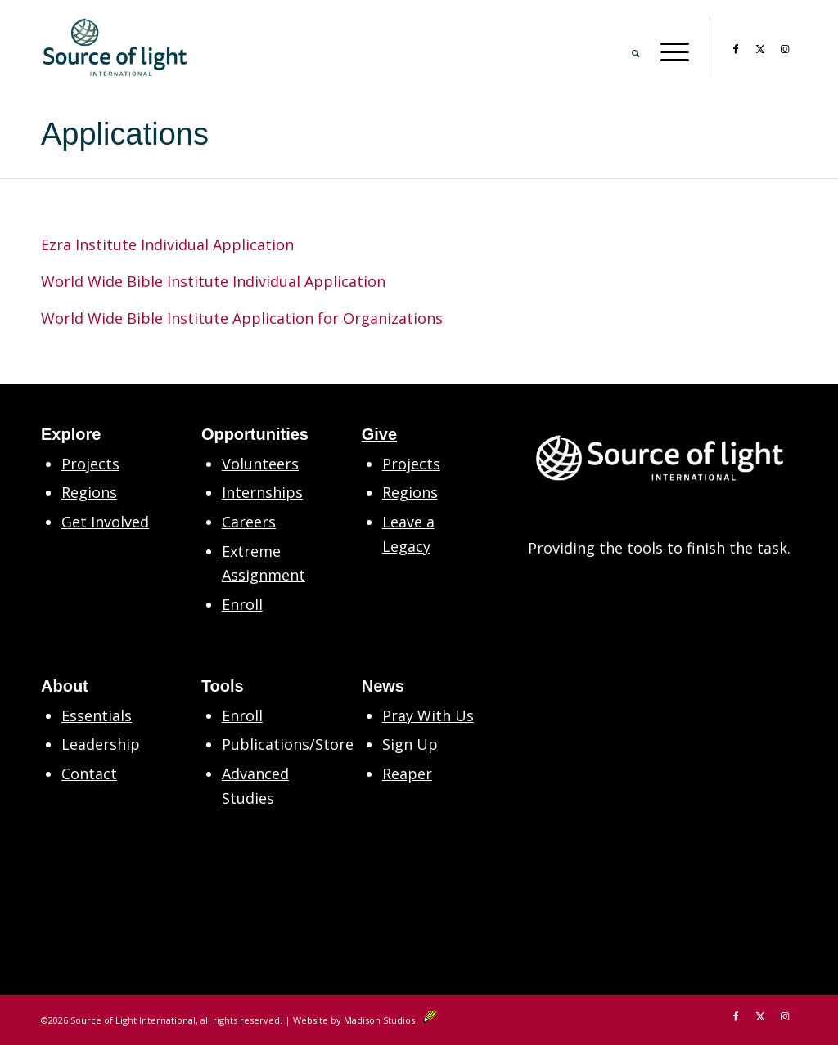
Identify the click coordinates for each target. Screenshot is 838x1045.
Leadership (100, 744)
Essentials (96, 715)
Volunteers (260, 463)
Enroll (242, 604)
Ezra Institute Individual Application (167, 244)
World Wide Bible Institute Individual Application (213, 281)
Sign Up (410, 744)
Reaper (407, 773)
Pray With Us (428, 715)
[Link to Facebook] (735, 46)
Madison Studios (390, 1020)
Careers (249, 521)
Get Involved (105, 521)
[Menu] (669, 47)
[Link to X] (760, 46)
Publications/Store (288, 744)
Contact (89, 773)
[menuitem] (635, 47)
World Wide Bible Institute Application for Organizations (242, 318)
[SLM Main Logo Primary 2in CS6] (115, 47)
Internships (262, 492)
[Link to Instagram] (785, 46)
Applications (125, 134)
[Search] (635, 47)
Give (379, 434)
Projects (90, 463)
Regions (89, 492)
